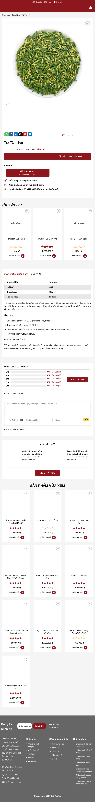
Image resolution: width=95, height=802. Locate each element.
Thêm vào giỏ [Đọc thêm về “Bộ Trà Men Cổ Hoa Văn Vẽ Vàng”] (45, 647)
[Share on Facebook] (11, 134)
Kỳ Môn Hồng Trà (79, 575)
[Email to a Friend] (20, 134)
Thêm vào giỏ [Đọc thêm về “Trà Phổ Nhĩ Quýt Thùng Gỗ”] (77, 537)
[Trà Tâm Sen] (15, 504)
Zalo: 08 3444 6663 (10, 778)
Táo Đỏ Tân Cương (78, 239)
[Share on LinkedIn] (30, 134)
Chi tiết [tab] (36, 274)
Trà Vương (56, 796)
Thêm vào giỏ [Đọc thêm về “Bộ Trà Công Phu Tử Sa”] (45, 537)
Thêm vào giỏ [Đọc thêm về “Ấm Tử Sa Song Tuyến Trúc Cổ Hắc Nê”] (14, 537)
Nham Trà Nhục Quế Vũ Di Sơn (47, 576)
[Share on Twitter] (16, 134)
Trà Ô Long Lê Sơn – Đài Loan (16, 686)
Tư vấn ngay (27, 173)
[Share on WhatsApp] (6, 134)
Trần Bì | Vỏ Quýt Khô (47, 239)
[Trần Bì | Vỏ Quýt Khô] (47, 222)
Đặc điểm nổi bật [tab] (16, 274)
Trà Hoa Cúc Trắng (16, 239)
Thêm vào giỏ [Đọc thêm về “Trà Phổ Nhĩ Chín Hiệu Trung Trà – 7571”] (77, 647)
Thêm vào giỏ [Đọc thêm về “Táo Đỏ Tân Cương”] (76, 255)
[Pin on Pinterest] (25, 134)
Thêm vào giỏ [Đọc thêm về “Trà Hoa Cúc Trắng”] (14, 255)
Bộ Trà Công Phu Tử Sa (47, 520)
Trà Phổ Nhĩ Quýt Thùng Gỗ (79, 521)
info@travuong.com (12, 782)
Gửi (86, 419)
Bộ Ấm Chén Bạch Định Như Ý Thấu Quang (15, 576)
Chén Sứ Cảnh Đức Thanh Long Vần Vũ (16, 631)
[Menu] (3, 8)
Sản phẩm (16, 15)
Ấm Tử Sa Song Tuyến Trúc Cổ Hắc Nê (16, 521)
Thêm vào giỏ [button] (45, 255)
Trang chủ (6, 15)
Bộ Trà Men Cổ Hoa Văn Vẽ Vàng (48, 631)
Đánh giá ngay (77, 379)
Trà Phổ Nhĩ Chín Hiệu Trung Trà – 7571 (79, 631)
